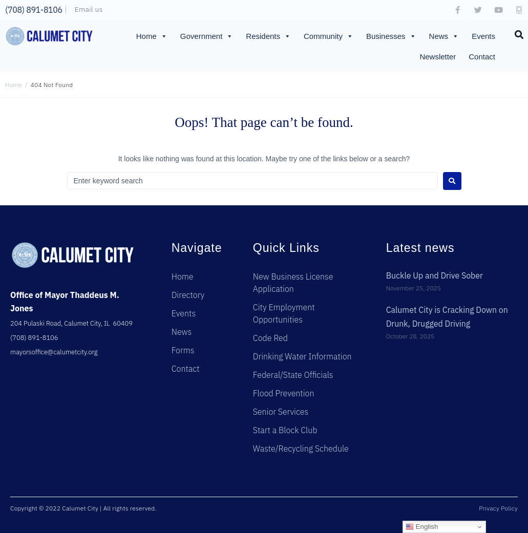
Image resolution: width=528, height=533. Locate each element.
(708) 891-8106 (33, 10)
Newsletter (437, 56)
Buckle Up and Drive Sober (435, 275)
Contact (482, 56)
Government (207, 36)
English (422, 527)
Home (151, 36)
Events (483, 36)
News (444, 36)
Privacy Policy (498, 508)
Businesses (391, 36)
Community (328, 36)
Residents (268, 36)
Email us (89, 9)
